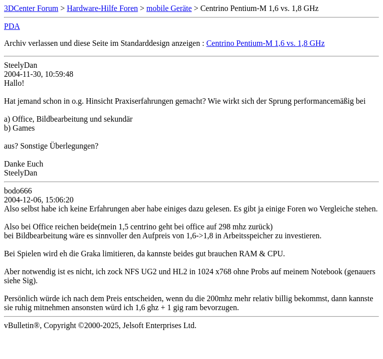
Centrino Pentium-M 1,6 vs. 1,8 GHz (265, 43)
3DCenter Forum (31, 8)
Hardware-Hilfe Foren (102, 8)
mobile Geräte (169, 8)
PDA (12, 26)
